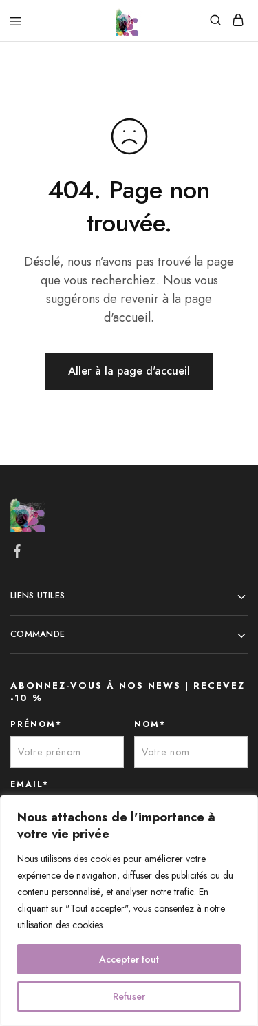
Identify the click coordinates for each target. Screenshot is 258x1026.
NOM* (150, 724)
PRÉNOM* (36, 724)
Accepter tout (129, 959)
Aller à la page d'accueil (129, 371)
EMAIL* (29, 784)
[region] (129, 910)
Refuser (129, 996)
